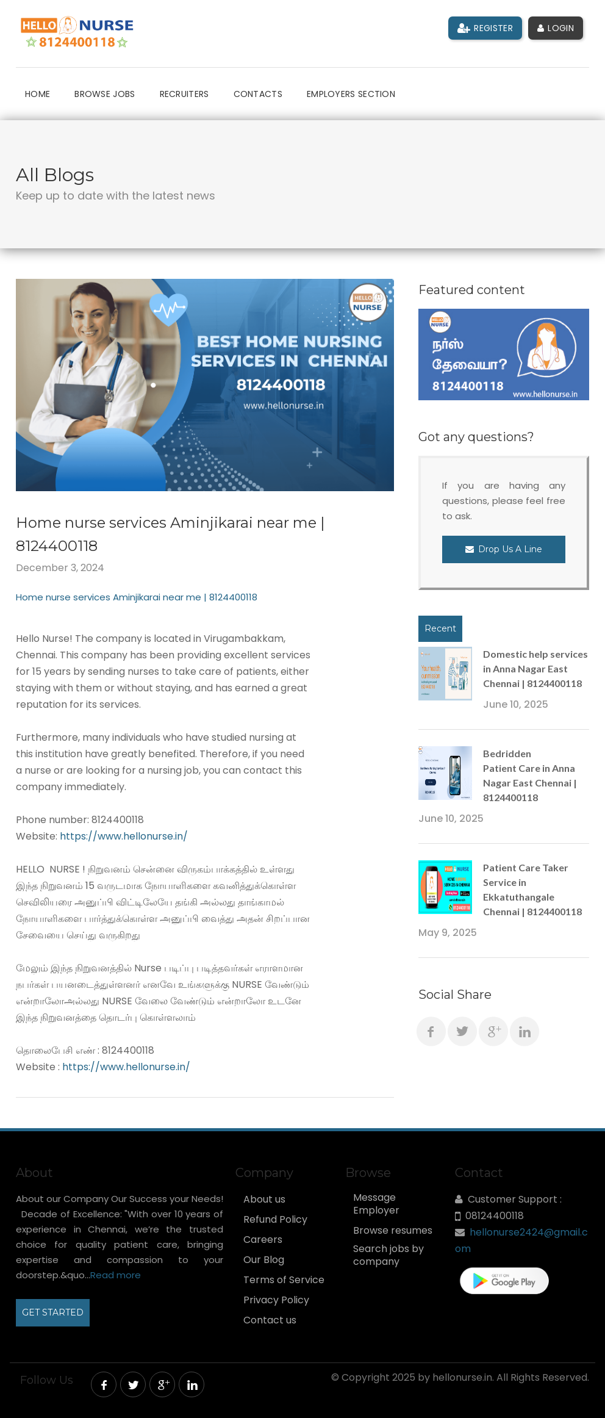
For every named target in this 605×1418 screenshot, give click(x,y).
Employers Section (351, 94)
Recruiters (184, 94)
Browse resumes (392, 1230)
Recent (440, 628)
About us (264, 1199)
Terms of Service (283, 1280)
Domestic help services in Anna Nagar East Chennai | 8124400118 (535, 668)
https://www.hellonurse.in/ (125, 836)
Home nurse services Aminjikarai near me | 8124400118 (136, 597)
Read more (115, 1275)
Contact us (269, 1320)
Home (37, 94)
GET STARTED (53, 1312)
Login (555, 28)
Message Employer (376, 1204)
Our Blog (263, 1260)
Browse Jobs (104, 94)
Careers (262, 1240)
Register (485, 28)
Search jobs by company (388, 1255)
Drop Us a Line (503, 549)
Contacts (258, 94)
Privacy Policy (276, 1300)
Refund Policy (275, 1219)
